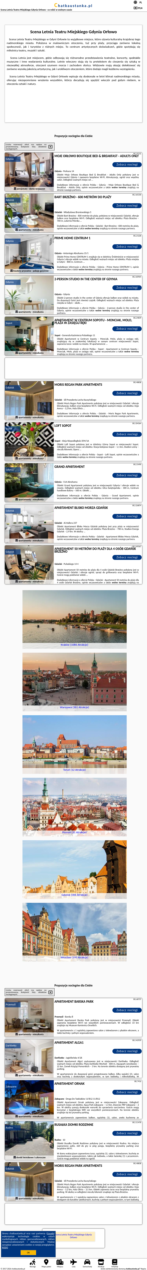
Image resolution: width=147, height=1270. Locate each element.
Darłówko (11, 1045)
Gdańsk (10, 200)
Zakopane (11, 1086)
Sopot (9, 323)
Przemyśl (11, 1004)
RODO (5, 1247)
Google (50, 1233)
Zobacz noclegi (127, 164)
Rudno (9, 1127)
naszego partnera (72, 190)
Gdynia (10, 159)
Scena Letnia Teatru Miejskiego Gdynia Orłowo (73, 1236)
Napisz (143, 1268)
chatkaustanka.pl (73, 5)
